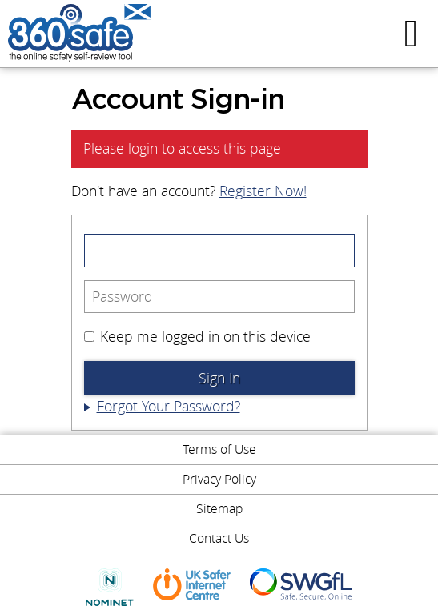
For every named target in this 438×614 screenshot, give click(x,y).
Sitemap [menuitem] (219, 508)
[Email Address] (219, 250)
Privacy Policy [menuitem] (219, 479)
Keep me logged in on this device (197, 336)
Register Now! (263, 191)
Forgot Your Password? (168, 406)
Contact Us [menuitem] (219, 538)
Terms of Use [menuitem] (219, 449)
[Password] (219, 296)
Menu (413, 33)
